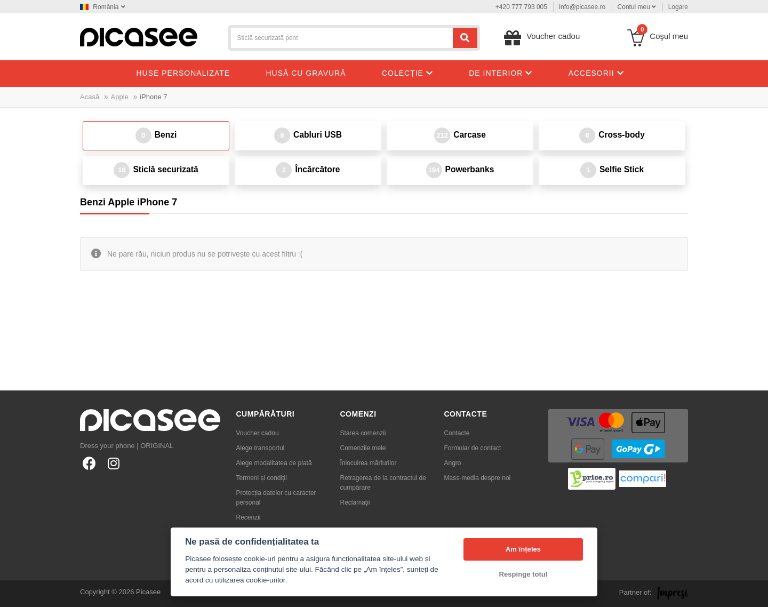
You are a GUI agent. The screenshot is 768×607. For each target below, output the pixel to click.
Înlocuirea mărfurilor (368, 463)
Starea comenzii (363, 433)
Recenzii (248, 517)
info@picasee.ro (582, 7)
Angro (452, 463)
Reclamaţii (355, 502)
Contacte (457, 433)
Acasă (89, 97)
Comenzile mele (363, 448)
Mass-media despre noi (477, 478)
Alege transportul (260, 448)
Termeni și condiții (261, 478)
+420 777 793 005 (521, 7)
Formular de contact (472, 448)
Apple (120, 97)
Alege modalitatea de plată (274, 463)
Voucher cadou (257, 433)
